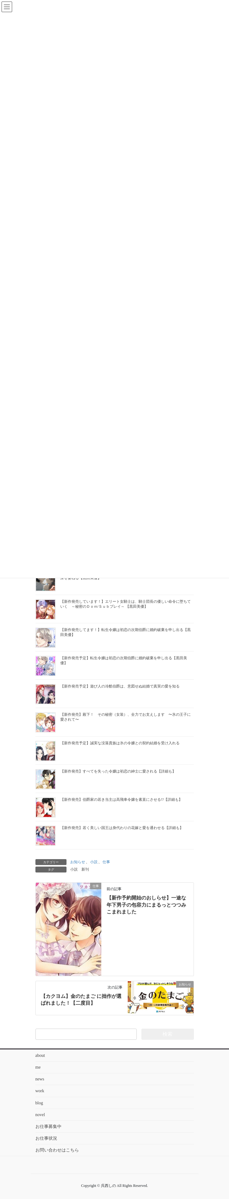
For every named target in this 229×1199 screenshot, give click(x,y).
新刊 (85, 869)
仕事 (106, 862)
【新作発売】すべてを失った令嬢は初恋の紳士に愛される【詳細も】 (118, 771)
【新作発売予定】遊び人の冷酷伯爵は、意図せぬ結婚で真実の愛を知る (120, 686)
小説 (94, 862)
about (40, 1055)
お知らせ (77, 862)
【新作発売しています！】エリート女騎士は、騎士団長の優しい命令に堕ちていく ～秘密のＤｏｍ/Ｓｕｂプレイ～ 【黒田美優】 (125, 604)
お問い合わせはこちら (57, 1150)
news (39, 1079)
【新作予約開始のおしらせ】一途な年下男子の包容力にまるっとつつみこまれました (146, 904)
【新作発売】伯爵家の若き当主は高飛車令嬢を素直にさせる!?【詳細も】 (121, 799)
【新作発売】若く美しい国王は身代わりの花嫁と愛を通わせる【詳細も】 (121, 828)
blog (39, 1103)
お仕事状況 (46, 1138)
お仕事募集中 (48, 1126)
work (39, 1091)
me (38, 1067)
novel (40, 1114)
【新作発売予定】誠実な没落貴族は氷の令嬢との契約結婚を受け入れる (120, 743)
